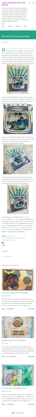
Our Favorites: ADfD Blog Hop (13, 388)
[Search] (30, 3)
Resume (10, 26)
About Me (18, 26)
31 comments (10, 404)
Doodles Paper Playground (14, 227)
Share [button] (3, 245)
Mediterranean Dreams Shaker (14, 340)
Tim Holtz (12, 240)
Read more (31, 309)
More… (25, 26)
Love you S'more (16, 219)
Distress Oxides (10, 236)
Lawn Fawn (21, 238)
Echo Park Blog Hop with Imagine (15, 293)
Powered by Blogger (18, 413)
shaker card (5, 240)
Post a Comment (6, 256)
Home (3, 26)
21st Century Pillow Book (13, 4)
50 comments (10, 309)
